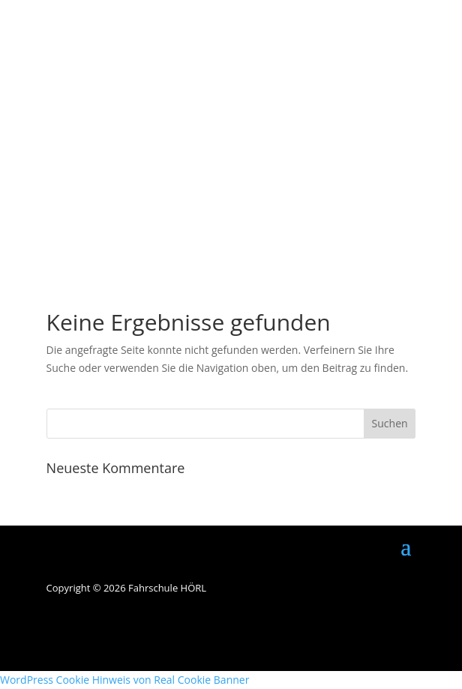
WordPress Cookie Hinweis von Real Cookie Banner (124, 680)
